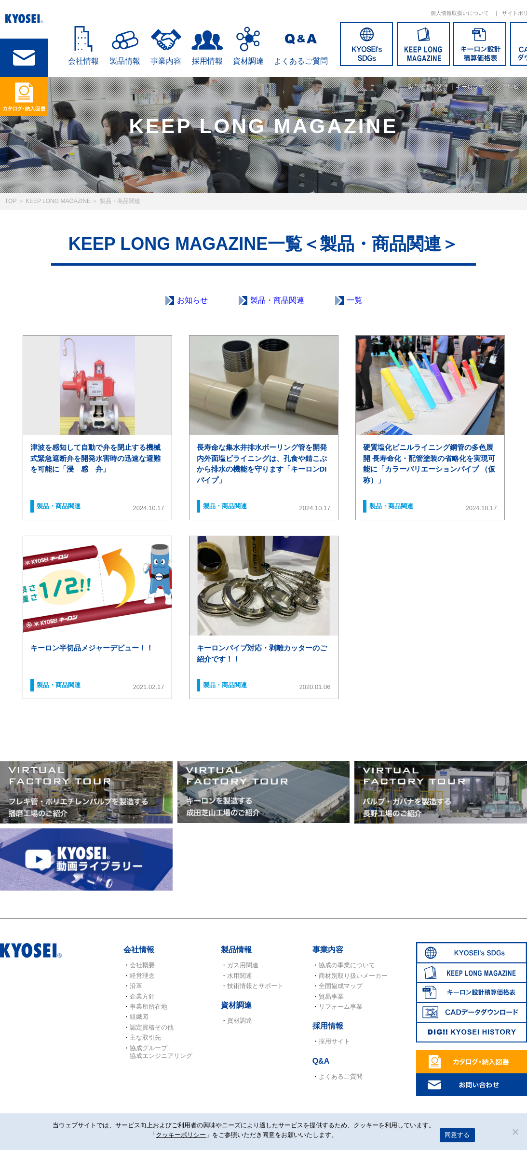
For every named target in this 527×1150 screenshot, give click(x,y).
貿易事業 (331, 996)
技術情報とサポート (255, 985)
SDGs (366, 44)
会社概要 (142, 965)
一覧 (354, 300)
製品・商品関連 (277, 300)
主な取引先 (145, 1037)
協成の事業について (347, 965)
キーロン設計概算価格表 (479, 44)
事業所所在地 (148, 1006)
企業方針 (142, 996)
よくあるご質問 (301, 61)
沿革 (136, 985)
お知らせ (192, 300)
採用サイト (334, 1041)
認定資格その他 (152, 1027)
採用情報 (207, 61)
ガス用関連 (242, 965)
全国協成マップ (341, 985)
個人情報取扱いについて (460, 13)
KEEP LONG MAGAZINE (423, 44)
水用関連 (239, 975)
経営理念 (142, 975)
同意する (457, 1134)
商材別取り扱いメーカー (353, 975)
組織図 (139, 1016)
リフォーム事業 (341, 1006)
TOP (10, 201)
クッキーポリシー (181, 1134)
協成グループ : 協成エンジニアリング (161, 1051)
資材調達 (248, 61)
